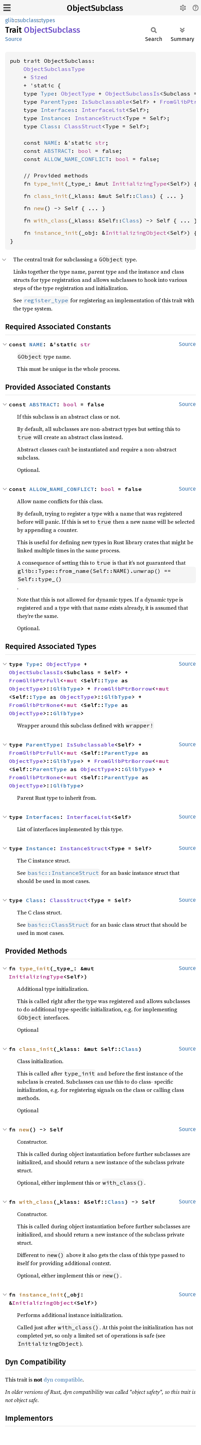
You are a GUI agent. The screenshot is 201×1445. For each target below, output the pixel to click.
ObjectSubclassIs (132, 93)
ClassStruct (83, 126)
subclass (27, 20)
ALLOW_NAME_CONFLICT (76, 159)
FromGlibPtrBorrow (123, 688)
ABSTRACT (57, 150)
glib (10, 20)
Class (49, 126)
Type (47, 93)
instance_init (56, 232)
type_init (49, 183)
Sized (38, 77)
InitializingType (139, 183)
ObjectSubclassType (54, 69)
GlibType (66, 688)
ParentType (58, 101)
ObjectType (78, 93)
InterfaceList (103, 109)
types (48, 20)
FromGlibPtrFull (34, 680)
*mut (71, 680)
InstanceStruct (98, 118)
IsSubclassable (105, 101)
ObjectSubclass (95, 8)
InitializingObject (136, 232)
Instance (54, 118)
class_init (51, 195)
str (100, 142)
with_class (51, 220)
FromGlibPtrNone (34, 705)
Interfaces (58, 109)
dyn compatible (63, 1379)
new (39, 208)
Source (13, 39)
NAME (51, 142)
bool (85, 150)
